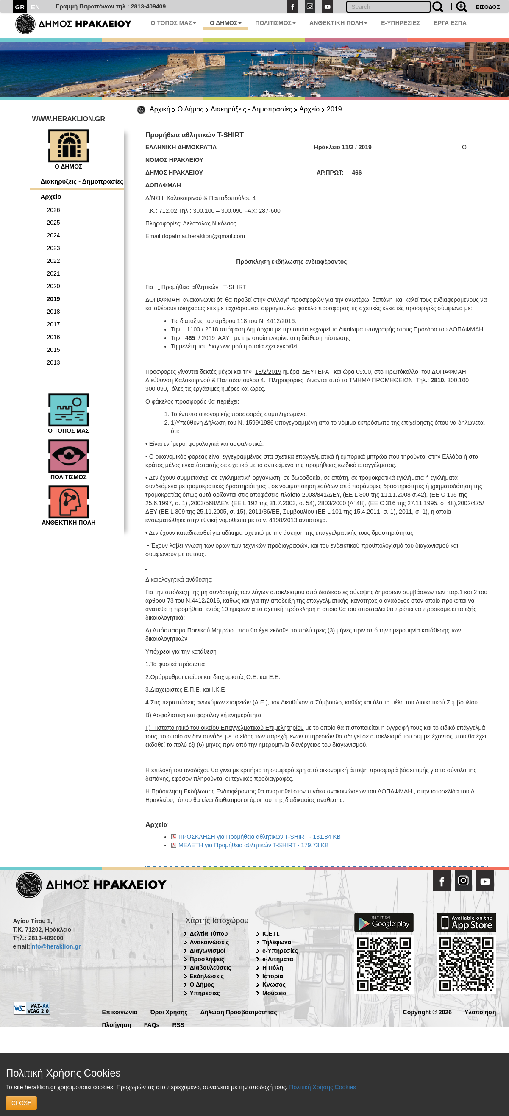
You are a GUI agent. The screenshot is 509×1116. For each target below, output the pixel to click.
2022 (53, 260)
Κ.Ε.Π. (271, 933)
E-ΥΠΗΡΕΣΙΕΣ (400, 22)
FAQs (152, 1024)
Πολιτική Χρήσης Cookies (322, 1087)
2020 (53, 286)
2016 (53, 337)
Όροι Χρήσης (169, 1011)
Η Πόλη (272, 967)
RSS (178, 1024)
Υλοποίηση (480, 1011)
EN (35, 7)
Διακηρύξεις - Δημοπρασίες (251, 109)
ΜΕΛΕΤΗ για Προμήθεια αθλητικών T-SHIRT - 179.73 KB (253, 845)
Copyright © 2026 (427, 1011)
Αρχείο (309, 109)
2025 (53, 222)
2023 (53, 248)
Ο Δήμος (190, 109)
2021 (53, 273)
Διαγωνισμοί (207, 950)
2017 (53, 324)
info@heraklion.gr (55, 946)
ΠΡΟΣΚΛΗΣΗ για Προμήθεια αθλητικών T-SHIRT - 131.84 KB (259, 836)
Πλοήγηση (116, 1024)
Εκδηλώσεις (207, 976)
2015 (53, 349)
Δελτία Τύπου (209, 933)
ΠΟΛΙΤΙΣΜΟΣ (275, 22)
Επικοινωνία (120, 1011)
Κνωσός (274, 984)
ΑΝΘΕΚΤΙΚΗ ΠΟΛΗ (338, 22)
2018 (53, 311)
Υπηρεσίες (205, 993)
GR (20, 7)
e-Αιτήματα (277, 959)
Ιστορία (272, 976)
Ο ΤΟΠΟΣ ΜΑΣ (173, 22)
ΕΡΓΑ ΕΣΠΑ (450, 22)
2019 (334, 109)
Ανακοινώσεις (209, 942)
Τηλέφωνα (276, 942)
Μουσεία (274, 993)
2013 (53, 362)
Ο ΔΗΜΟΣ (226, 22)
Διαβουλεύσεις (210, 967)
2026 (53, 209)
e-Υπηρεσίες (280, 950)
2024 (53, 235)
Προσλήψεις (207, 959)
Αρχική (160, 109)
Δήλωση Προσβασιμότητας (238, 1011)
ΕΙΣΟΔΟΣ (488, 7)
